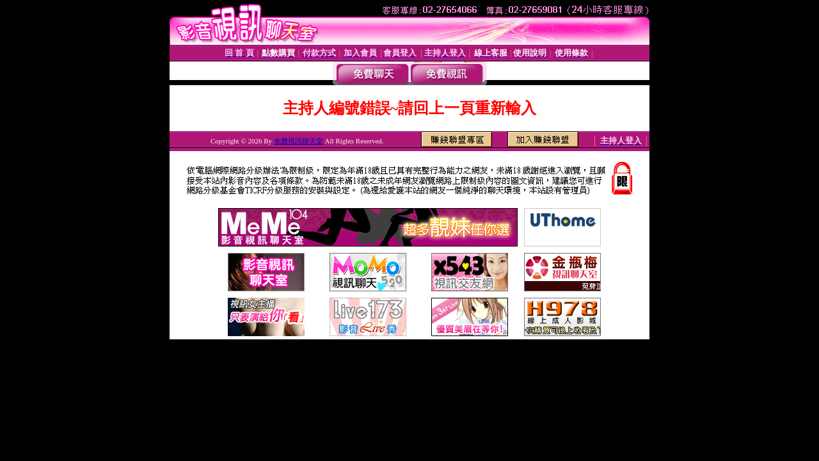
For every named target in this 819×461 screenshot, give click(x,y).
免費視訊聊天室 (298, 141)
